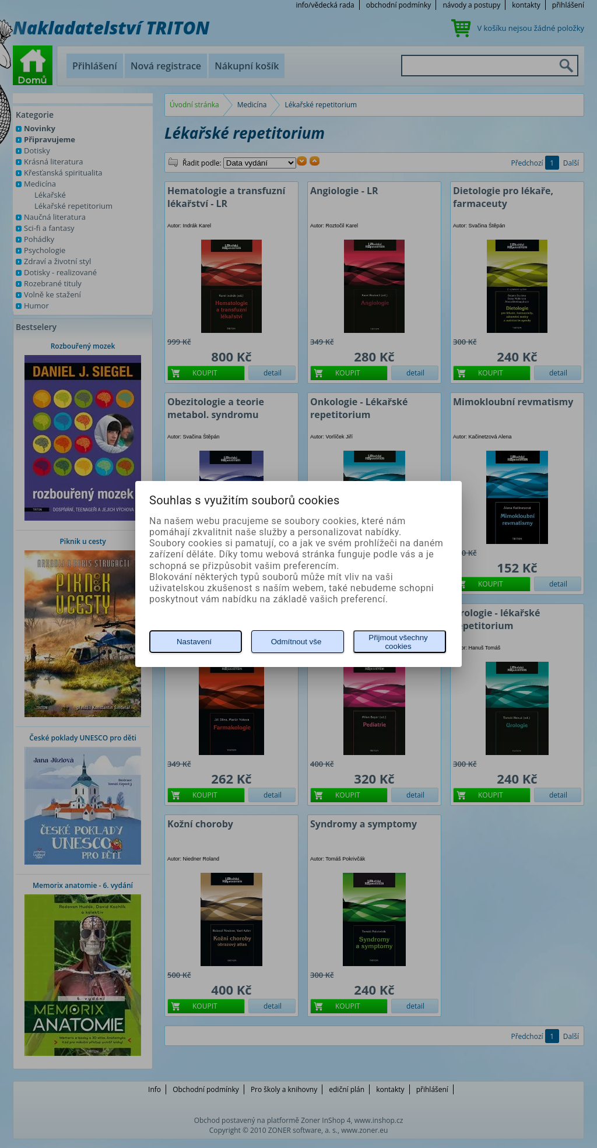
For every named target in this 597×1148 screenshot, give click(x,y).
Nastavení (194, 641)
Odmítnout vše (296, 641)
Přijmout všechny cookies (397, 642)
